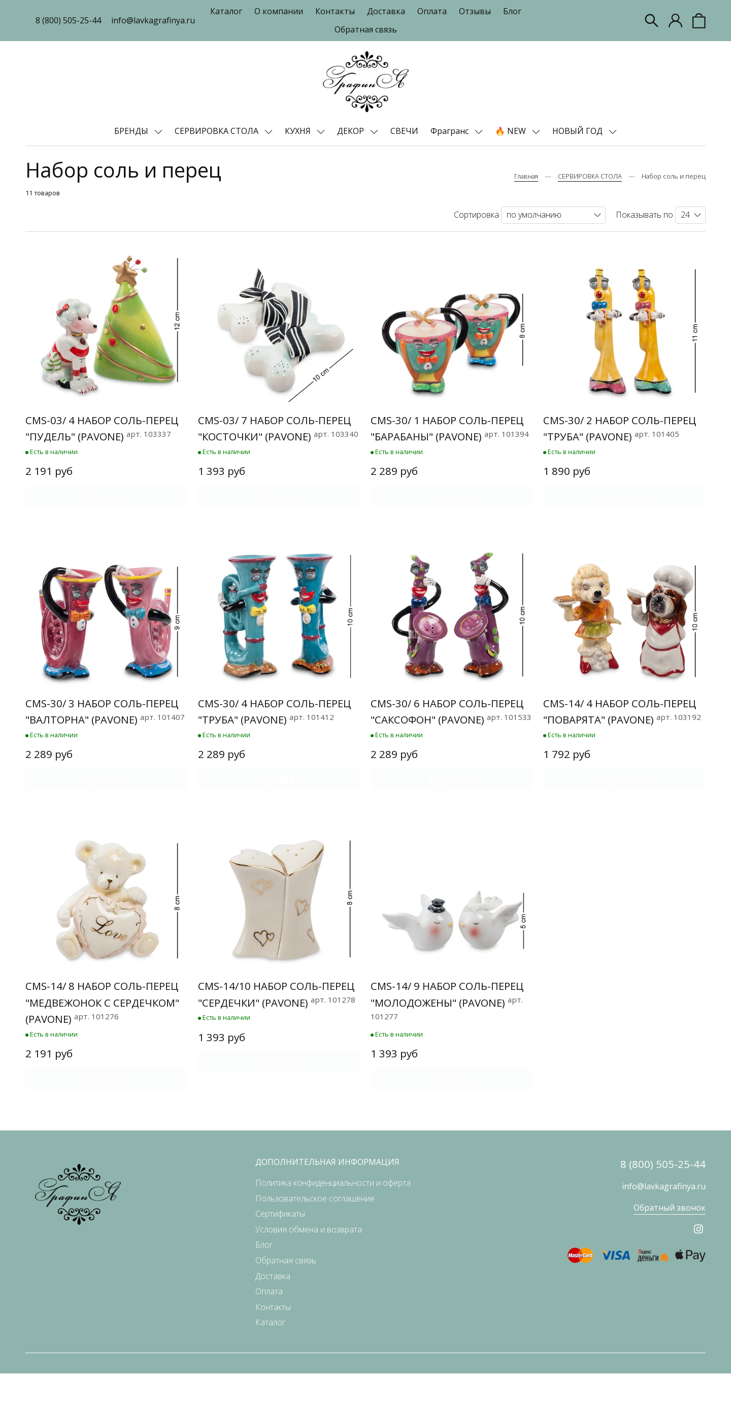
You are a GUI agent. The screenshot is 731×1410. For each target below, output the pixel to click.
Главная (526, 176)
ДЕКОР (351, 130)
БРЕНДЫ (132, 130)
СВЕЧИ (404, 130)
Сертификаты (280, 1250)
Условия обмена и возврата (308, 1265)
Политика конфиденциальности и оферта (333, 1219)
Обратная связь (366, 29)
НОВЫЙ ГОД (578, 130)
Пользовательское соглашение (315, 1235)
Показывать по (644, 214)
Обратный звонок (670, 1244)
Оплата (432, 11)
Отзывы (475, 11)
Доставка (386, 11)
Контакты (335, 11)
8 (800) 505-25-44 (68, 20)
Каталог (226, 11)
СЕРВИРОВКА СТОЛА (217, 130)
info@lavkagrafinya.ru (153, 20)
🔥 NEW (511, 130)
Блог (512, 11)
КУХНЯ (299, 130)
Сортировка (476, 214)
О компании (278, 11)
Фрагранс (450, 130)
